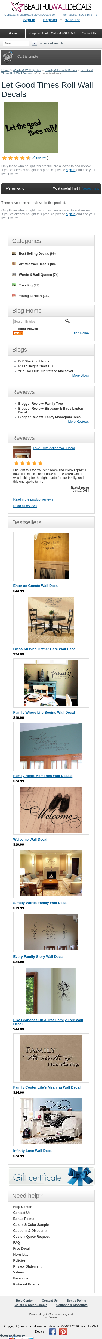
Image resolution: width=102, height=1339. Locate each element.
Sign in (29, 20)
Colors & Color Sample (31, 1225)
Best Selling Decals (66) (34, 254)
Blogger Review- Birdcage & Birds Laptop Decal (50, 410)
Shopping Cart (38, 33)
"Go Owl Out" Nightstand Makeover (45, 371)
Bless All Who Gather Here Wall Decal (44, 649)
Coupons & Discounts (30, 1231)
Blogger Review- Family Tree (40, 404)
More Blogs (80, 375)
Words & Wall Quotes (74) (35, 275)
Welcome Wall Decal (30, 839)
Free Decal (21, 1248)
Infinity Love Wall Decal (33, 1151)
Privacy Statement (27, 1266)
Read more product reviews (33, 499)
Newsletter (21, 1254)
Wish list (72, 20)
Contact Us (21, 1213)
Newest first (90, 188)
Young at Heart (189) (31, 296)
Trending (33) (25, 285)
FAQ (16, 1243)
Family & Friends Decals (61, 70)
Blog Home (81, 333)
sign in (71, 170)
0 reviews (40, 158)
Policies (19, 1260)
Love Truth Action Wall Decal (54, 448)
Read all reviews (25, 506)
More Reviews (78, 421)
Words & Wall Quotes (27, 70)
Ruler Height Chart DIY (36, 366)
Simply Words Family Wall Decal (40, 903)
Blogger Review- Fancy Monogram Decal (50, 417)
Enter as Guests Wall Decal (36, 586)
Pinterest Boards (26, 1284)
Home (5, 70)
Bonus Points (23, 1219)
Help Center (22, 1207)
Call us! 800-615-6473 (64, 33)
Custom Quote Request (31, 1237)
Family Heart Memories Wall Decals (43, 776)
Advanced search (51, 43)
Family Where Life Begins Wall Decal (44, 712)
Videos (18, 1272)
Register (50, 20)
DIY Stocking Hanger (34, 361)
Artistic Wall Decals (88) (34, 264)
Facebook (21, 1278)
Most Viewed (28, 329)
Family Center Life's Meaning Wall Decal (47, 1087)
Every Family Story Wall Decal (38, 957)
